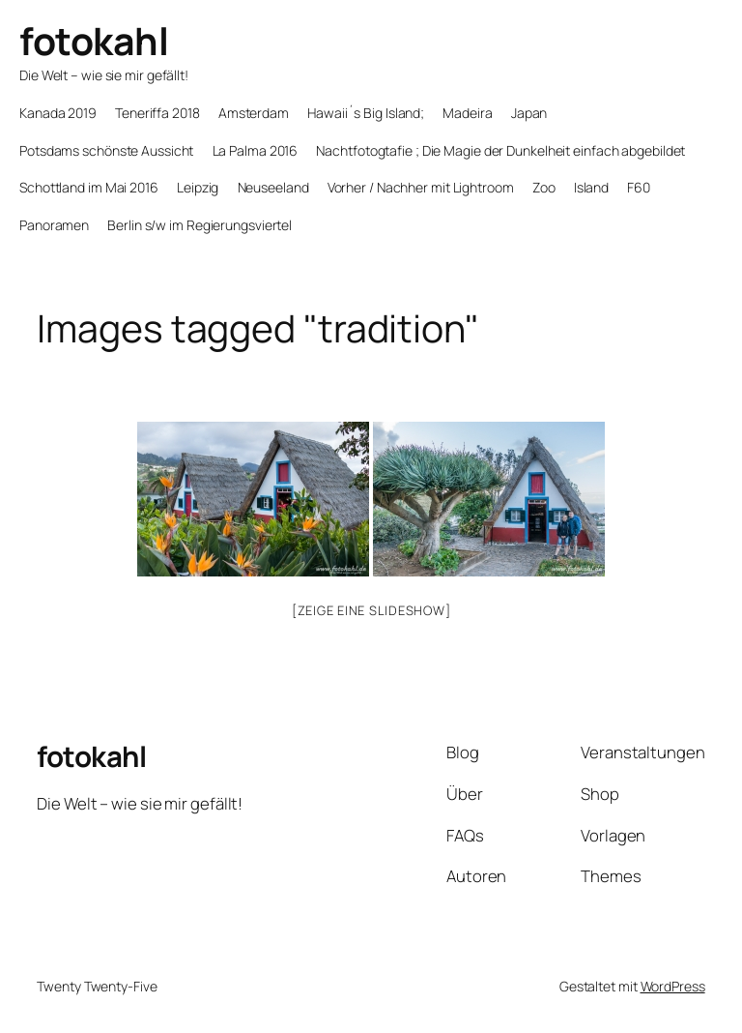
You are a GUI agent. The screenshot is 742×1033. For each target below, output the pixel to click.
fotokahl (93, 41)
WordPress (673, 986)
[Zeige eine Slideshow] (371, 610)
